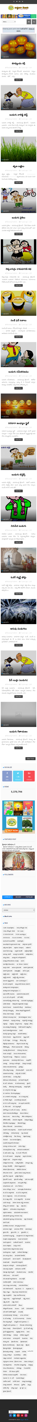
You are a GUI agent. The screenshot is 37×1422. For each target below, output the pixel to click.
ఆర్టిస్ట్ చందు (6, 974)
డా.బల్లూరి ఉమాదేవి (24, 1103)
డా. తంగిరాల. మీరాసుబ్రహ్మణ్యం (11, 1093)
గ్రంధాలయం (6, 1060)
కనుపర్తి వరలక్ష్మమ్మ (8, 1010)
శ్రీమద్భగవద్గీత (7, 1348)
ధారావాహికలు (18, 1126)
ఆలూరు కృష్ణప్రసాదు (8, 981)
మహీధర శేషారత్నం (23, 1252)
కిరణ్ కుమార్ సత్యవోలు (25, 1027)
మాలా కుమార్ (16, 1259)
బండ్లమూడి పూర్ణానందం (9, 1182)
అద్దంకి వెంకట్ (18, 951)
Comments (7, 897)
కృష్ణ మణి (26, 1037)
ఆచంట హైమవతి (16, 967)
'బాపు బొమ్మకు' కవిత (9, 931)
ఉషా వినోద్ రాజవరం (9, 994)
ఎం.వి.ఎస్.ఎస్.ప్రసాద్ (9, 997)
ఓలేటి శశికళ (6, 1004)
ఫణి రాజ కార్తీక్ (29, 1179)
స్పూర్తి (29, 1384)
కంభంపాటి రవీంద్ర (18, 1007)
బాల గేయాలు (19, 1186)
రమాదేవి (30, 1272)
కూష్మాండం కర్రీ (18, 63)
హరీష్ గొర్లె (6, 1388)
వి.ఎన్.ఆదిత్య (7, 1318)
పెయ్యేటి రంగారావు (8, 1163)
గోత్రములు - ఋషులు (20, 1057)
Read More (19, 80)
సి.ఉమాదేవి (27, 1368)
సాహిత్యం (19, 1368)
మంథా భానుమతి (22, 1239)
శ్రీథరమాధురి (24, 1341)
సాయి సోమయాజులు (8, 1368)
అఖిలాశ (28, 947)
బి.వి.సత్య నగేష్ (7, 1199)
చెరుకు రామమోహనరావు (9, 1067)
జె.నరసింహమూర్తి (20, 1083)
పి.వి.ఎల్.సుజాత (8, 1156)
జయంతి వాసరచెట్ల (8, 1073)
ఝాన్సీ (5, 1086)
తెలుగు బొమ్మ (16, 1116)
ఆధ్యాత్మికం (17, 971)
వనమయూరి (30, 1308)
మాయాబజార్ (6, 1259)
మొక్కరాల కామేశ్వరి (8, 1265)
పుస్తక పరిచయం (27, 1156)
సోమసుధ (16, 1384)
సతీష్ (24, 1355)
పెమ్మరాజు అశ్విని (17, 1159)
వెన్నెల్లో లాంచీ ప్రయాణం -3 (21, 1322)
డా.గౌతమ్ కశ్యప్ (7, 1100)
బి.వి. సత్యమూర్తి (7, 1196)
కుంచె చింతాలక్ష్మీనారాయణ (10, 1030)
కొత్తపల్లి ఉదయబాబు (8, 1043)
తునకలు (24, 1110)
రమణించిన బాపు (21, 1272)
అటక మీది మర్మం (8, 951)
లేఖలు (20, 1305)
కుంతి (21, 1030)
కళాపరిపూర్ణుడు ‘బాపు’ (25, 1017)
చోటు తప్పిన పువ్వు (8, 1070)
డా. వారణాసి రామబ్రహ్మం (10, 1096)
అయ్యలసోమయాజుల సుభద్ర (11, 961)
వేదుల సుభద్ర (6, 1328)
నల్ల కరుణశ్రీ (24, 1133)
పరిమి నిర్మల (22, 1146)
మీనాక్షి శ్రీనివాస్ (27, 1259)
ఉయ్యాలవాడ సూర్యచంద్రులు (11, 987)
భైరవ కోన (6, 1232)
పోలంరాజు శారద (7, 1173)
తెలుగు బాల (6, 1116)
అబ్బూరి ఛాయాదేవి (18, 954)
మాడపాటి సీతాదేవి (20, 1255)
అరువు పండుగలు (18, 628)
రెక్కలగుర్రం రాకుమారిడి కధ (18, 269)
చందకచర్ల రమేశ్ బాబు (18, 1060)
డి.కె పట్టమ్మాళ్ (17, 1106)
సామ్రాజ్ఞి (30, 1365)
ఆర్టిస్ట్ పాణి (15, 974)
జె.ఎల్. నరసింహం (8, 1083)
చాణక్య (5, 1063)
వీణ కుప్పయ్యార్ (7, 1322)
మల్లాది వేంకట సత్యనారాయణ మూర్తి (13, 1249)
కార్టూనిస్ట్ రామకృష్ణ (27, 1020)
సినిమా (5, 1371)
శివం (31, 1338)
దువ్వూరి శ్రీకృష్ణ (29, 1120)
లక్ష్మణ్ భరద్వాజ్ (16, 1298)
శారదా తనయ (7, 1338)
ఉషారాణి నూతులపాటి (23, 994)
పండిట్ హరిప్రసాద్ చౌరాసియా (11, 1143)
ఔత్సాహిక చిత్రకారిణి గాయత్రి (20, 1004)
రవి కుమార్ (15, 1275)
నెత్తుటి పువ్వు (26, 1136)
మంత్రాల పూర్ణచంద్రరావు (9, 1239)
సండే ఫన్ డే (5, 57)
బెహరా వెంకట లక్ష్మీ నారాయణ (21, 1202)
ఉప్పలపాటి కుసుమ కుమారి (22, 984)
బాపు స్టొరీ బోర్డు (22, 1182)
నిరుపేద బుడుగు (18, 526)
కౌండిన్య (27, 1047)
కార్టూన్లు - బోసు (28, 1024)
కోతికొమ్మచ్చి (6, 1047)
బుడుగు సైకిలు (18, 217)
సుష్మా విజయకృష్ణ (26, 1381)
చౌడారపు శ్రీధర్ (20, 1070)
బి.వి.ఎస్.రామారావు (20, 1196)
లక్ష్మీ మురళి (6, 1302)
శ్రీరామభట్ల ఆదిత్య (8, 1351)
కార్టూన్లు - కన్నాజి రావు (16, 1024)
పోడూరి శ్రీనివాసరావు (8, 1169)
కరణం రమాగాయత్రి (8, 1014)
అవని (22, 961)
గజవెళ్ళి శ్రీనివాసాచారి (9, 1050)
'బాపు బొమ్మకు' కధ (22, 928)
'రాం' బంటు (20, 931)
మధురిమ (27, 1242)
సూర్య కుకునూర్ (7, 1384)
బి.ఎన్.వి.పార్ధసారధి (21, 1192)
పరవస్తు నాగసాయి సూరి (9, 1146)
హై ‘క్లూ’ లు (23, 1388)
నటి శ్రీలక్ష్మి (6, 1133)
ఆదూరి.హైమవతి (7, 971)
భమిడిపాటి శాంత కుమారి (21, 1212)
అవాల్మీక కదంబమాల (9, 964)
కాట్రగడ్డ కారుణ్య (15, 1020)
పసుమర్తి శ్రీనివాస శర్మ (9, 1149)
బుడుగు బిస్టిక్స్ (18, 474)
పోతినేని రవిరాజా (21, 1169)
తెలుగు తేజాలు (24, 1113)
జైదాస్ (28, 1083)
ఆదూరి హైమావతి (28, 967)
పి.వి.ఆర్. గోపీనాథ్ (21, 1153)
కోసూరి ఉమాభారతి (17, 1047)
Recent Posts (18, 897)
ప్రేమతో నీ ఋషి (7, 1179)
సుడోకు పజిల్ (7, 1381)
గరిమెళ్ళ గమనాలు (22, 1050)
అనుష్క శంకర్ (7, 954)
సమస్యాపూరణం (7, 1365)
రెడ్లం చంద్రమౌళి (7, 1295)
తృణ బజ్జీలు (18, 166)
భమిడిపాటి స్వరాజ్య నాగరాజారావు (12, 1219)
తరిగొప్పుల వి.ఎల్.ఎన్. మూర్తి (11, 1110)
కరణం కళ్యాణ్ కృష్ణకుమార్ (23, 1010)
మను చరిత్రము (7, 1245)
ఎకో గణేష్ (20, 997)
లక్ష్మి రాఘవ (26, 1298)
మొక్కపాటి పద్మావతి (17, 1262)
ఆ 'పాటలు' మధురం (22, 964)
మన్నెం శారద (17, 1245)
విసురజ (29, 1318)
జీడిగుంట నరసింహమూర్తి (9, 1080)
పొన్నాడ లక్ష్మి (29, 1163)
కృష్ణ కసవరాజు (17, 1037)
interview (6, 937)
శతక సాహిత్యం (7, 1335)
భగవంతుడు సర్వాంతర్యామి (17, 1209)
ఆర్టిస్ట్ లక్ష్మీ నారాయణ (18, 977)
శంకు (28, 1331)
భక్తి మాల (23, 1206)
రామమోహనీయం (23, 1285)
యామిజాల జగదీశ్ (20, 1269)
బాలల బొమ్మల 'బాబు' (9, 1189)
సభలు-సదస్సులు (28, 1361)
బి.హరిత (27, 1199)
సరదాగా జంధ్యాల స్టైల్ (18, 423)
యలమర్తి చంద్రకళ (8, 1269)
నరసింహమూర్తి (15, 1133)
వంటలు (17, 1308)
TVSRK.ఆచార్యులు (21, 934)
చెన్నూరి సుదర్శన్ (26, 1063)
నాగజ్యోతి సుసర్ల (7, 1136)
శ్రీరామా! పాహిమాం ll (8, 845)
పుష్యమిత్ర (17, 1156)
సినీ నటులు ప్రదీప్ (14, 1371)
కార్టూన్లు (5, 1024)
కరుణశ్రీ (18, 1014)
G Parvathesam (8, 934)
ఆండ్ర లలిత (6, 967)
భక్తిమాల (5, 1209)
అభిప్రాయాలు (29, 954)
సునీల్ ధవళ (16, 1381)
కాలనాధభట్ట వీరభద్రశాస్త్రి (9, 1027)
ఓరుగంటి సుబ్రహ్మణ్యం (27, 1000)
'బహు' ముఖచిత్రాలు (8, 928)
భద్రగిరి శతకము (7, 1212)
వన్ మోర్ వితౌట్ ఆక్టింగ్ (9, 1312)
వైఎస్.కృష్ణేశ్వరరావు (8, 1331)
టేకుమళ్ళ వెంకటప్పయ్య (15, 1086)
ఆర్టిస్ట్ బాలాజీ (7, 977)
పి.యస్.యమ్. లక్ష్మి (8, 1153)
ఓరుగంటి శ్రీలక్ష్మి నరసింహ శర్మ (11, 1000)
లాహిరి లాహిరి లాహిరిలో (9, 1305)
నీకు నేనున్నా (17, 1136)
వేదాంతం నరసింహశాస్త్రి (26, 1325)
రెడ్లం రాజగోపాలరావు (19, 1295)
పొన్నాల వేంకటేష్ (7, 1166)
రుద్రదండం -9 (29, 1288)
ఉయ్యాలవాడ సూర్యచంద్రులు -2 (11, 990)
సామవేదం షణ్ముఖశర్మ (20, 1365)
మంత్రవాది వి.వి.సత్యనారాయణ (25, 1235)
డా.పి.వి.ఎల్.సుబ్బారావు (9, 1103)
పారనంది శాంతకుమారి (23, 1149)
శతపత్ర (16, 1335)
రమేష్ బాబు (6, 1275)
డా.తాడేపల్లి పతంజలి (20, 1100)
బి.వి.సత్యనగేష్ (19, 1199)
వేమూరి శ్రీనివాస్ (17, 1328)
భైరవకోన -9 (24, 1232)
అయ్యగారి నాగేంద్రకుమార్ (19, 957)
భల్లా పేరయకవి (28, 1219)
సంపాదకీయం (17, 1355)
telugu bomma (17, 937)
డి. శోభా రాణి (7, 1106)
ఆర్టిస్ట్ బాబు (23, 974)
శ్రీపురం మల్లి (20, 1345)
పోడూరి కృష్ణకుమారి (20, 1166)
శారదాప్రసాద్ (16, 1338)
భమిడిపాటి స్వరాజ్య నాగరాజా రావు (12, 1216)
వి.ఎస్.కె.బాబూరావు (18, 1318)
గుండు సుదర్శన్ (7, 1053)
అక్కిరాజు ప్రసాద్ (27, 944)
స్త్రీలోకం (23, 1384)
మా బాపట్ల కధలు (8, 1255)
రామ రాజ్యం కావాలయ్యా (9, 1285)
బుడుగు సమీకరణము (18, 371)
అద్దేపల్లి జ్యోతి (28, 951)
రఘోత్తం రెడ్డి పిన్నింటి (8, 1272)
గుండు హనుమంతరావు (20, 1053)
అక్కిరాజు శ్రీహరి (7, 947)
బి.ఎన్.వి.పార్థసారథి (8, 1192)
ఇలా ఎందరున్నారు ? (21, 981)
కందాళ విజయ (7, 1007)
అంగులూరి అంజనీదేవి (9, 941)
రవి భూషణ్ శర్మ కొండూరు (10, 1279)
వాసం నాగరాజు (24, 1315)
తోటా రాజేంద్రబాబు (27, 1116)
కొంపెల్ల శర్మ (23, 1040)
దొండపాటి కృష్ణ (21, 1123)
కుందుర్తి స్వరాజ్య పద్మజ (9, 1033)
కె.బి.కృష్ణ (15, 1040)
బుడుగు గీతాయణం (18, 731)
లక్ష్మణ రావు (6, 1298)
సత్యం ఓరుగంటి (7, 1358)
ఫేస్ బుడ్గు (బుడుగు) (18, 680)
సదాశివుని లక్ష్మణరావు (20, 1358)
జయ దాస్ (29, 1070)
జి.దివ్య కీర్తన (17, 1077)
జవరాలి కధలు (7, 1077)
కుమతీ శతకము (22, 1033)
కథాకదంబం (28, 1007)
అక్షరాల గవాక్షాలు (19, 947)
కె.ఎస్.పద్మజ (6, 1040)
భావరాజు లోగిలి (18, 1229)
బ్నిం (18, 1206)
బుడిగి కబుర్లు (6, 1202)
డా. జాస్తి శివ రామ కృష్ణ (9, 1090)
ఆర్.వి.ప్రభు (26, 971)
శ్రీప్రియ (27, 1345)
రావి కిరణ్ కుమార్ (8, 1288)
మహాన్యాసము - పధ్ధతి (9, 1252)
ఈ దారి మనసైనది (8, 984)
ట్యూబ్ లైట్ (27, 1086)
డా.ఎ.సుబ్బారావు (23, 1096)
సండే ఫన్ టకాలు (18, 320)
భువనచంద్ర (29, 1229)
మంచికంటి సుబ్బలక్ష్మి (8, 1235)
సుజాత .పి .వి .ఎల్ (8, 1378)
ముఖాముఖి (6, 1262)
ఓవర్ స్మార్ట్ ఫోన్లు (18, 577)
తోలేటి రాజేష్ (6, 1120)
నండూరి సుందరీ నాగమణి (25, 1130)
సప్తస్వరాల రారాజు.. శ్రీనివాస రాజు (12, 1361)
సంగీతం (24, 1351)
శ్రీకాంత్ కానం (14, 1341)
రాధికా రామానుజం (18, 1282)
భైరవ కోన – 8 (15, 1232)
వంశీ (23, 1308)
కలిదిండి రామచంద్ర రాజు (9, 1017)
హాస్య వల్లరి (14, 1388)
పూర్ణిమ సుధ (6, 1159)
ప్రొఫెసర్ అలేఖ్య (18, 1179)
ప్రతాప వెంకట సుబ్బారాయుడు (22, 1173)
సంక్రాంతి (17, 1351)
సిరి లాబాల (23, 1375)
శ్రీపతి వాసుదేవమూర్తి (8, 1345)
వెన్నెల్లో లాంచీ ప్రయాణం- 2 (10, 1325)
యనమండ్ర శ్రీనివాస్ (21, 1265)
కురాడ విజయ (7, 1037)
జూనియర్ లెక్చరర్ (23, 1080)
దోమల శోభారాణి (7, 1126)
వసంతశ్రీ (20, 1312)
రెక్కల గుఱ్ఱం (6, 1292)
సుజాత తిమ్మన (20, 1378)
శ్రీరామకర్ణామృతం (17, 1348)
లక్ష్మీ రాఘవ (15, 1302)
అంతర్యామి (20, 941)
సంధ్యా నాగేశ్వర (7, 1355)
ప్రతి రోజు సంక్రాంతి (8, 1176)
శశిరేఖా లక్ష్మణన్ (24, 1335)
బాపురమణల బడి (8, 1186)
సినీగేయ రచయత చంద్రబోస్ (10, 1375)
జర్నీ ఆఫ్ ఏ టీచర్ (20, 1073)
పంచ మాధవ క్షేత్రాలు (15, 1139)
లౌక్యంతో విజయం (8, 1308)
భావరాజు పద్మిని (7, 1229)
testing (26, 937)
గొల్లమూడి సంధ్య (7, 1057)
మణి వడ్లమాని (7, 1242)
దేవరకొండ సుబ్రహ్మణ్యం (9, 1123)
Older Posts (30, 759)
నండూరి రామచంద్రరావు (9, 1130)
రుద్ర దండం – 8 (19, 1288)
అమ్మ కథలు (6, 957)
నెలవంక (5, 1139)
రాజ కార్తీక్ (22, 1279)
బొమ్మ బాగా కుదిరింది (8, 1206)
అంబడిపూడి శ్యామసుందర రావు (11, 944)
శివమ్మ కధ (6, 1341)
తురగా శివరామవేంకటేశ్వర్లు (10, 1113)
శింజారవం (25, 1338)
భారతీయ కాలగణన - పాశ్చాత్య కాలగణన (14, 1226)
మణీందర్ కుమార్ (18, 1242)
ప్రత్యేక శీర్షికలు (19, 1176)
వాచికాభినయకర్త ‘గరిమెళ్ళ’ (10, 1315)
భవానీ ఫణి (6, 1222)
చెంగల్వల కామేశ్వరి (15, 1063)
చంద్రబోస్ (28, 1060)
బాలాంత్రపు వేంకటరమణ (24, 1189)
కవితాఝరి (6, 1020)
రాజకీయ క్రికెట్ (7, 1282)
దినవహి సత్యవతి (17, 1120)
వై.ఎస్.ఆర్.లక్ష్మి (28, 1328)
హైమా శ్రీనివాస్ (7, 1391)
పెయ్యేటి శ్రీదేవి (19, 1163)
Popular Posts (29, 897)
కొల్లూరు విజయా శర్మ (22, 1043)
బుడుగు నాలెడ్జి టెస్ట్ (18, 114)
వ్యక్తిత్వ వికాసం (20, 1331)
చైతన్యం (21, 1067)
